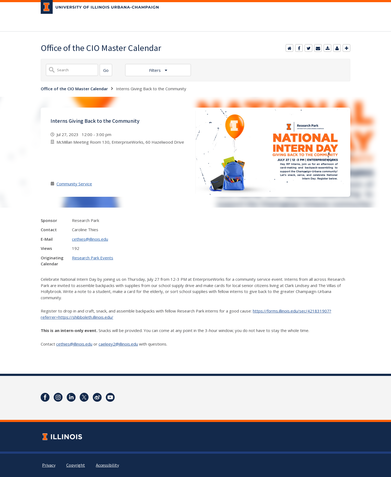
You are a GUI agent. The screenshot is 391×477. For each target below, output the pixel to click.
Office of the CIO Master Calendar (74, 88)
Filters (155, 70)
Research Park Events (92, 257)
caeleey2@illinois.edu (118, 344)
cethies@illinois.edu (90, 239)
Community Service (74, 183)
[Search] (106, 70)
